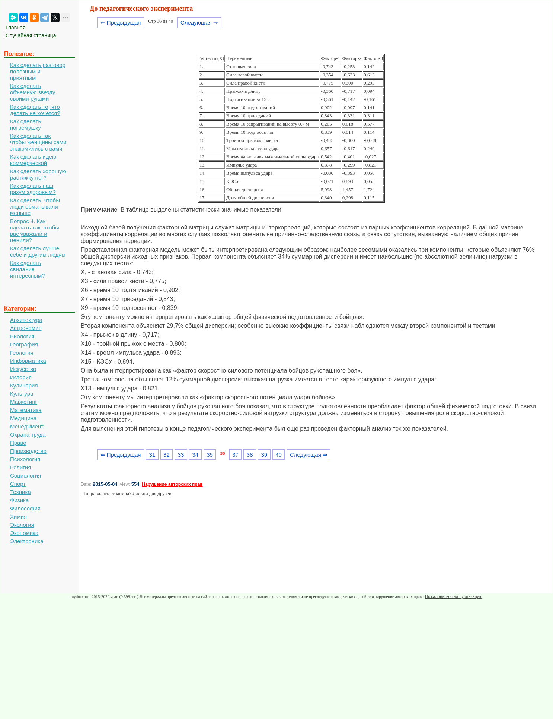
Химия (18, 516)
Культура (21, 393)
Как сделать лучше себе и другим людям (37, 251)
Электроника (27, 541)
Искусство (23, 369)
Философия (25, 508)
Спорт (18, 484)
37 (235, 455)
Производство (28, 451)
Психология (25, 459)
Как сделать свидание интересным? (27, 269)
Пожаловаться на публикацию (453, 596)
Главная (15, 28)
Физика (19, 500)
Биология (22, 336)
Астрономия (26, 328)
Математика (26, 410)
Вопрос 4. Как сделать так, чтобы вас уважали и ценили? (34, 230)
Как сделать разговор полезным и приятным (37, 71)
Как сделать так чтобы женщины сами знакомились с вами (38, 142)
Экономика (24, 533)
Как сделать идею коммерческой (33, 159)
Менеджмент (27, 426)
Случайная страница (31, 35)
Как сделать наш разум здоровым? (33, 189)
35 (210, 455)
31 (152, 455)
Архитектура (26, 320)
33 (181, 455)
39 (264, 455)
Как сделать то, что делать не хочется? (35, 110)
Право (18, 443)
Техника (20, 492)
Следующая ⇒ (199, 22)
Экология (22, 525)
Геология (21, 352)
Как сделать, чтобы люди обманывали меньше (35, 206)
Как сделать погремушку (25, 124)
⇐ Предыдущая (120, 22)
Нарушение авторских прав (172, 484)
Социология (25, 475)
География (24, 344)
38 (250, 455)
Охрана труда (28, 434)
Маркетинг (23, 402)
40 (278, 455)
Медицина (23, 418)
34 (195, 455)
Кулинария (24, 385)
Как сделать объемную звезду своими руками (32, 92)
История (21, 377)
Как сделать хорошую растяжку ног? (38, 174)
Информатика (28, 361)
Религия (20, 467)
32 (166, 455)
